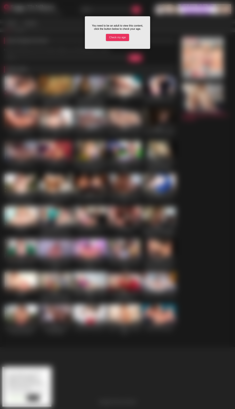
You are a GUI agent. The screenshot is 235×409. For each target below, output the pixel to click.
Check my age (117, 37)
